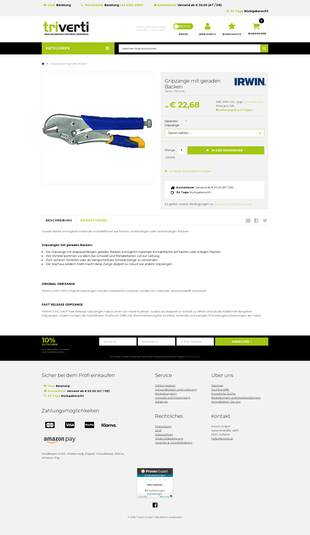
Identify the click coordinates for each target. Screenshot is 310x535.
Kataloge (161, 402)
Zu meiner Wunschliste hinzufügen (187, 171)
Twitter (265, 220)
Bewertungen (94, 220)
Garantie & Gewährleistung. (233, 204)
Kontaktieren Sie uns (225, 402)
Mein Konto (207, 34)
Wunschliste (232, 34)
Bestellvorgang (165, 394)
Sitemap (217, 385)
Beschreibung (59, 220)
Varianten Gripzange (175, 123)
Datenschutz (192, 357)
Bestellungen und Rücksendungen (236, 398)
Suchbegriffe (220, 390)
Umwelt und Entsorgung (172, 398)
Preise (183, 34)
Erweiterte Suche (223, 394)
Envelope (248, 220)
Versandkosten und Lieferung (176, 390)
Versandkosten (253, 102)
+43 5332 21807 (131, 5)
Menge (170, 150)
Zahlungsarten (165, 385)
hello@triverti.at (222, 439)
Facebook (256, 220)
